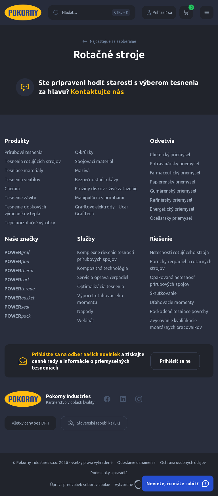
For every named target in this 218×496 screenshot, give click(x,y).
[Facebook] (107, 399)
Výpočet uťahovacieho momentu (100, 299)
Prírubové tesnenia (24, 152)
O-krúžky (84, 152)
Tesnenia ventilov (22, 179)
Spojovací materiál (94, 161)
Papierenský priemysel (172, 181)
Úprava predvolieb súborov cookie (80, 484)
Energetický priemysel (172, 209)
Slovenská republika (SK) (94, 423)
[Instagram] (138, 399)
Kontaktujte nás (97, 92)
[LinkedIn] (123, 399)
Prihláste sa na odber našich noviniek (76, 354)
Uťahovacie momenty (172, 302)
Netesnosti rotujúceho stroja (179, 252)
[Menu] (206, 12)
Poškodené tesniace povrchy (179, 311)
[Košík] (186, 12)
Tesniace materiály (24, 170)
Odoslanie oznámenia (136, 462)
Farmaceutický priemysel (175, 172)
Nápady (85, 311)
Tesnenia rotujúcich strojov (33, 161)
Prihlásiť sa (159, 12)
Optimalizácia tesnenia (100, 286)
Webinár (85, 320)
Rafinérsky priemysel (171, 199)
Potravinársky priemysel (174, 163)
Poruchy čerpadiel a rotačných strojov (180, 265)
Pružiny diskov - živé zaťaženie (106, 188)
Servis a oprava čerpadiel (102, 277)
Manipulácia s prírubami (99, 197)
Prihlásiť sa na (175, 361)
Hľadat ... (91, 12)
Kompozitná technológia (102, 268)
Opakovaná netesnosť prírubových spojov (172, 281)
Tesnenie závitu (20, 197)
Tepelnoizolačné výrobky (30, 222)
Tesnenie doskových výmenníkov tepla (25, 210)
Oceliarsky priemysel (171, 218)
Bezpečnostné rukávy (96, 179)
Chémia (12, 188)
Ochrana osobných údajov (183, 462)
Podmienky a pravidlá (109, 472)
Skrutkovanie (163, 293)
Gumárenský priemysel (173, 190)
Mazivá (82, 170)
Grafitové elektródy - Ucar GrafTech (101, 210)
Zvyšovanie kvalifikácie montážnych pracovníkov (176, 324)
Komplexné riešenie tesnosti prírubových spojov (105, 256)
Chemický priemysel (170, 154)
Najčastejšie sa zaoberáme (109, 41)
